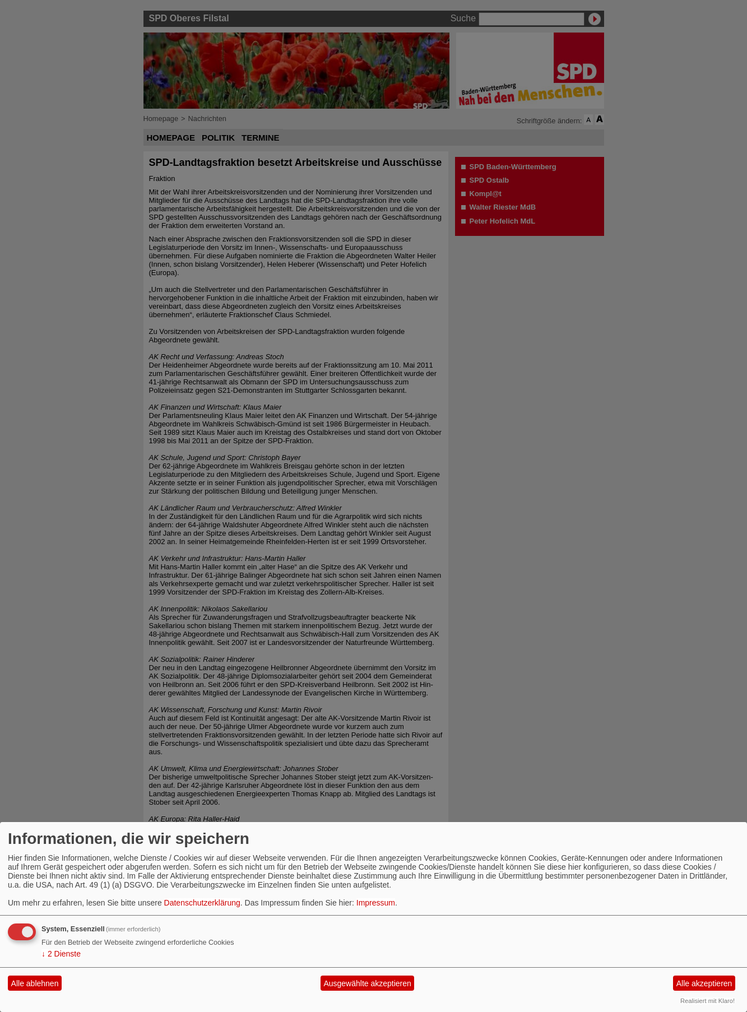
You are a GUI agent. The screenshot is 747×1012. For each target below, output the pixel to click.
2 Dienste (61, 953)
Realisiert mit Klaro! (707, 1000)
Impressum (375, 902)
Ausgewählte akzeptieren (367, 983)
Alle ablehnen (35, 983)
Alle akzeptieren (704, 983)
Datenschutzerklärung (202, 902)
